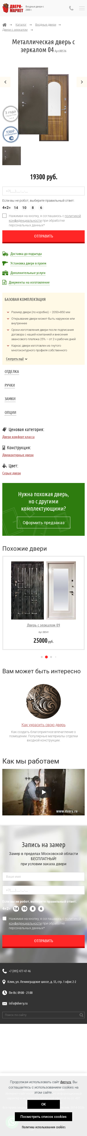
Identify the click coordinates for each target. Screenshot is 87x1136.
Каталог (21, 24)
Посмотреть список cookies (43, 1117)
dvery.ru (65, 1082)
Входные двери (45, 24)
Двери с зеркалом (15, 29)
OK (43, 1104)
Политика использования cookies (43, 1127)
